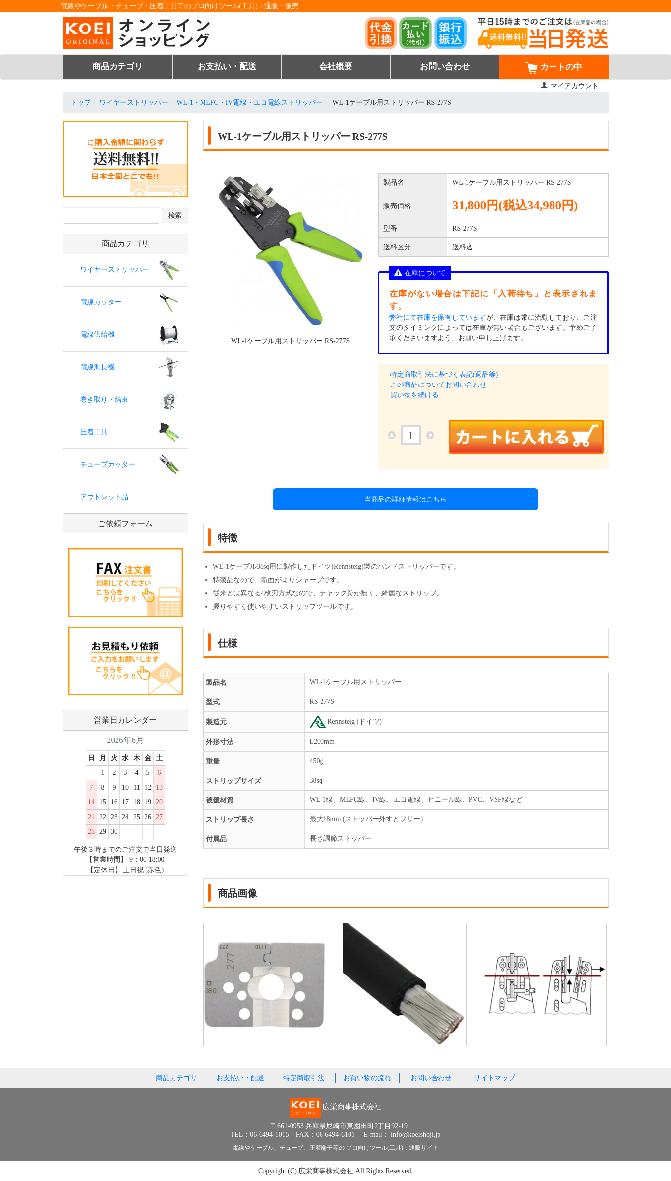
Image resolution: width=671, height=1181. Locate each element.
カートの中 (553, 68)
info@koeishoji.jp (415, 1134)
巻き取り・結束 (104, 399)
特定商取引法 (303, 1078)
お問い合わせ (445, 66)
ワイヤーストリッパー (133, 102)
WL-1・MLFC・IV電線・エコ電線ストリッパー (249, 102)
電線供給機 (97, 334)
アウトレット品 (104, 497)
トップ (80, 102)
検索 (175, 215)
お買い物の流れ (367, 1078)
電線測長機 (97, 367)
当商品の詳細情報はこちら (405, 499)
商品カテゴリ (117, 66)
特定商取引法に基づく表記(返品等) (444, 374)
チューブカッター (107, 464)
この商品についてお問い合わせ (438, 384)
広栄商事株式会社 (326, 1171)
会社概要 (335, 66)
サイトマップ (494, 1078)
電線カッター (100, 302)
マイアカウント (569, 85)
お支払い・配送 (227, 66)
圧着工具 (94, 432)
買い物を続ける (414, 395)
